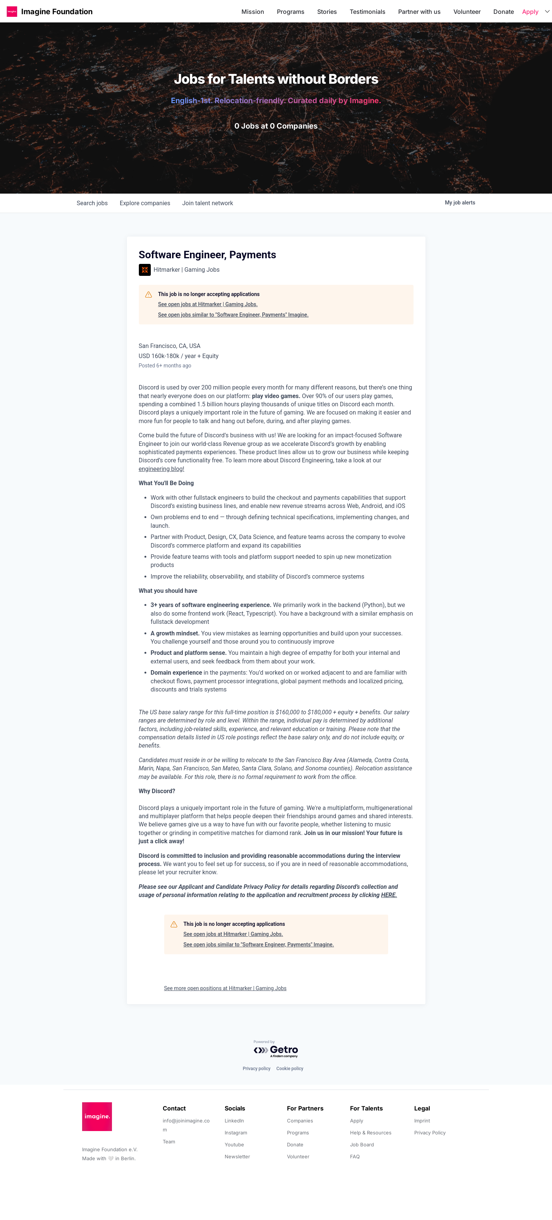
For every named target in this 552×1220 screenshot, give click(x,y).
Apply (530, 11)
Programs (291, 11)
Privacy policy (256, 1068)
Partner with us (419, 11)
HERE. (389, 895)
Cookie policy (290, 1068)
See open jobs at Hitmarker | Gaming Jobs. (208, 304)
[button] (11, 11)
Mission (252, 11)
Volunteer (467, 11)
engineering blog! (161, 468)
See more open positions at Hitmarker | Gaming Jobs (225, 988)
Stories (327, 11)
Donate (503, 11)
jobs (92, 203)
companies (145, 203)
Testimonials (368, 11)
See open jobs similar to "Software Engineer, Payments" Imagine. (233, 315)
